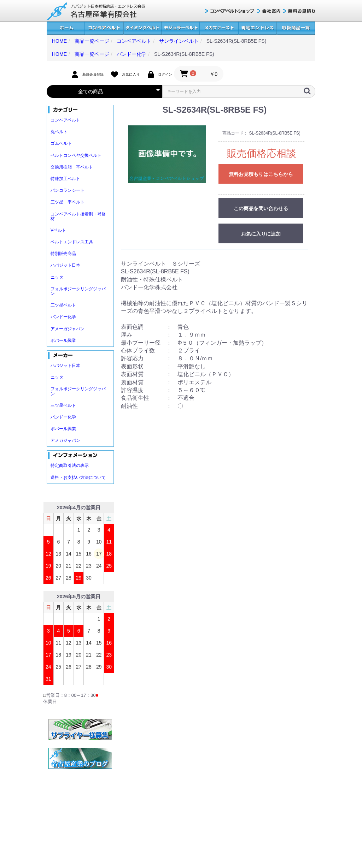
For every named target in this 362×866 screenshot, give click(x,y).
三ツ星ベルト (63, 305)
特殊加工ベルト (65, 178)
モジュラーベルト (181, 28)
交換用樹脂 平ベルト (72, 167)
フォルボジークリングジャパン (78, 291)
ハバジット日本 (65, 265)
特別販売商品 (63, 253)
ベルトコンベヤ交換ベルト (76, 155)
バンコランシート (67, 190)
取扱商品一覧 (295, 28)
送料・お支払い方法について (78, 477)
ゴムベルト (61, 143)
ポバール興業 (63, 340)
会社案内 (268, 11)
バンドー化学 (63, 316)
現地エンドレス (257, 28)
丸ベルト (59, 131)
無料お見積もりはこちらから (261, 174)
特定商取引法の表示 (70, 465)
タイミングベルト (142, 28)
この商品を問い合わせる (261, 208)
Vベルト (58, 230)
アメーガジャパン (67, 328)
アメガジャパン (65, 440)
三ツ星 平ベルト (67, 202)
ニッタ (57, 277)
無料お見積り (299, 11)
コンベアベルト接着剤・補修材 (78, 216)
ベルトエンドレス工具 (72, 241)
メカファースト (219, 28)
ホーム (66, 28)
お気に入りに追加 (261, 234)
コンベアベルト (104, 28)
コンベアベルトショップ (230, 11)
